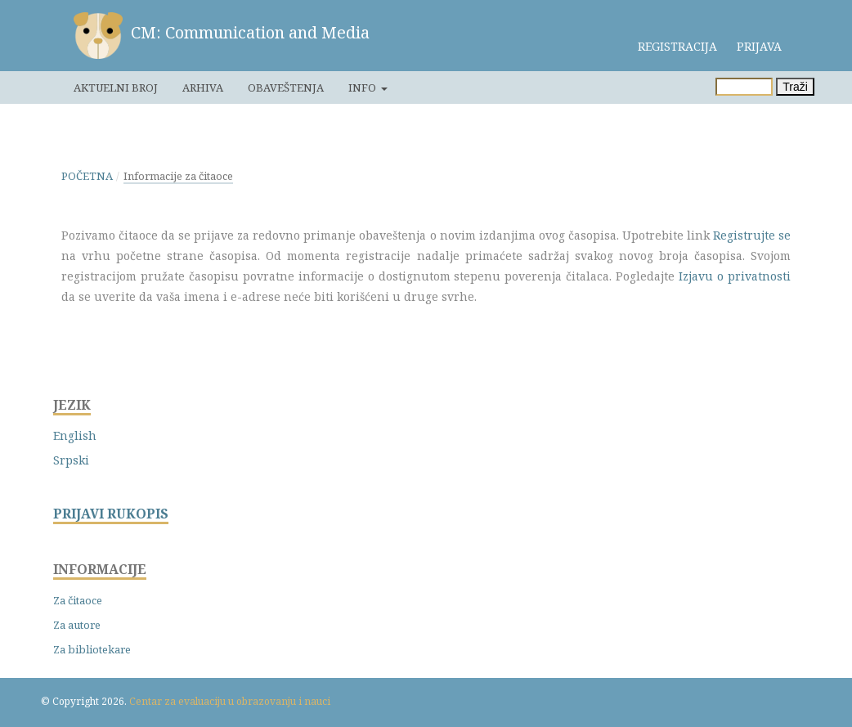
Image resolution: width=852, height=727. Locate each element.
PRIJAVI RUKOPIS (110, 514)
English (74, 435)
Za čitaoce (77, 600)
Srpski (71, 460)
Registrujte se (752, 235)
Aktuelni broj (116, 87)
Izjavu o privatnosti (735, 276)
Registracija (677, 46)
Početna (87, 175)
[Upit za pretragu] (744, 87)
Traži (795, 86)
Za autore (77, 624)
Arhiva (202, 87)
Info (363, 87)
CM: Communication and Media (250, 32)
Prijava (759, 46)
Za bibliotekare (92, 649)
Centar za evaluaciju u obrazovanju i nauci (229, 701)
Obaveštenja (286, 87)
